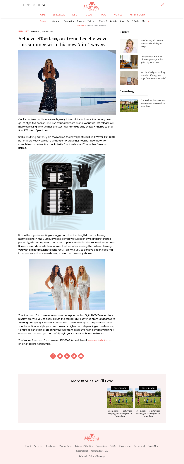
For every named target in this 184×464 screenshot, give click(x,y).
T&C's (113, 446)
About (28, 446)
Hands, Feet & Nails (108, 21)
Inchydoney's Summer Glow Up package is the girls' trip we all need (152, 59)
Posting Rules (65, 446)
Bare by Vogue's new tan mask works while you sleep (152, 43)
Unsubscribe (125, 446)
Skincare (56, 21)
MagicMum (153, 446)
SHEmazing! (82, 451)
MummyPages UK (99, 451)
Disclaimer (51, 446)
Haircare (92, 21)
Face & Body (133, 21)
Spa (122, 21)
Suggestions (101, 446)
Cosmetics (69, 21)
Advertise (38, 446)
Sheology (100, 456)
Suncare (80, 21)
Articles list (47, 31)
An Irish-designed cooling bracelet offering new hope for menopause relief (153, 75)
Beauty (43, 21)
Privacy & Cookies (84, 446)
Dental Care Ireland (96, 25)
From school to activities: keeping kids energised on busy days (153, 103)
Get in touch (139, 446)
